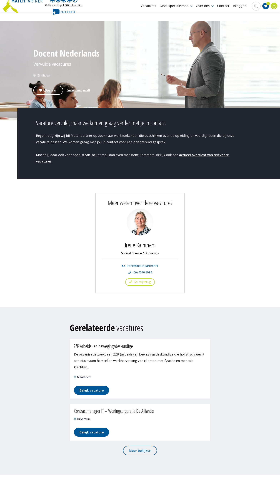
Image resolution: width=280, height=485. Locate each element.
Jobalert (273, 10)
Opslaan (50, 90)
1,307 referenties (72, 9)
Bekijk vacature (94, 394)
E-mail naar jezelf (78, 90)
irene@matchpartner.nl (142, 266)
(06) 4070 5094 (142, 272)
